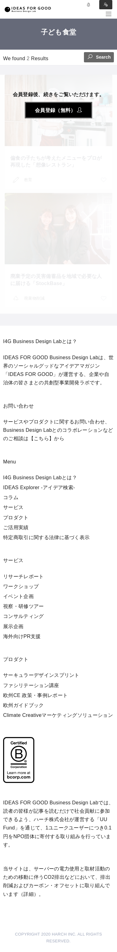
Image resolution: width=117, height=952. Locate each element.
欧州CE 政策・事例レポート (35, 695)
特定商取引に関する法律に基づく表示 (46, 537)
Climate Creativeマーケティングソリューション (58, 715)
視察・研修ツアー (23, 606)
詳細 (28, 894)
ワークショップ (21, 586)
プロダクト (16, 517)
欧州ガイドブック (23, 705)
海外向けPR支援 (22, 636)
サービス (13, 507)
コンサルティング (23, 616)
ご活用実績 (16, 527)
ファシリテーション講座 (31, 685)
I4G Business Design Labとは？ (40, 477)
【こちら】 (41, 438)
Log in (88, 4)
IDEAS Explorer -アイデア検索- (39, 487)
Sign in (105, 4)
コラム (10, 497)
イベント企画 (18, 596)
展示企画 (13, 626)
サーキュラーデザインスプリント (41, 675)
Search (99, 57)
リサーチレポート (23, 576)
